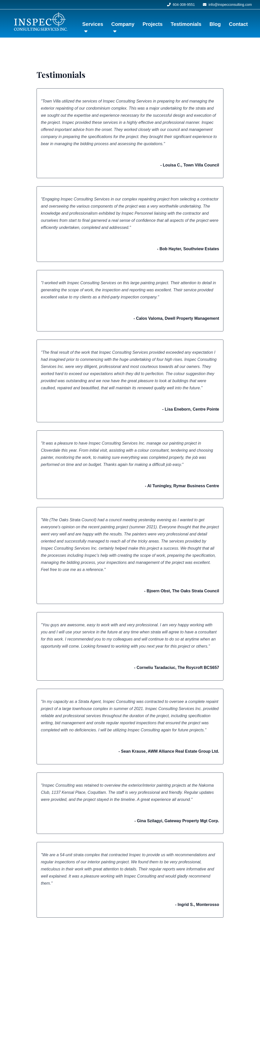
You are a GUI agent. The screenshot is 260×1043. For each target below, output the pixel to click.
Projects (152, 24)
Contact (238, 24)
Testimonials (186, 24)
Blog (215, 24)
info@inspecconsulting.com (227, 5)
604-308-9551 (181, 5)
